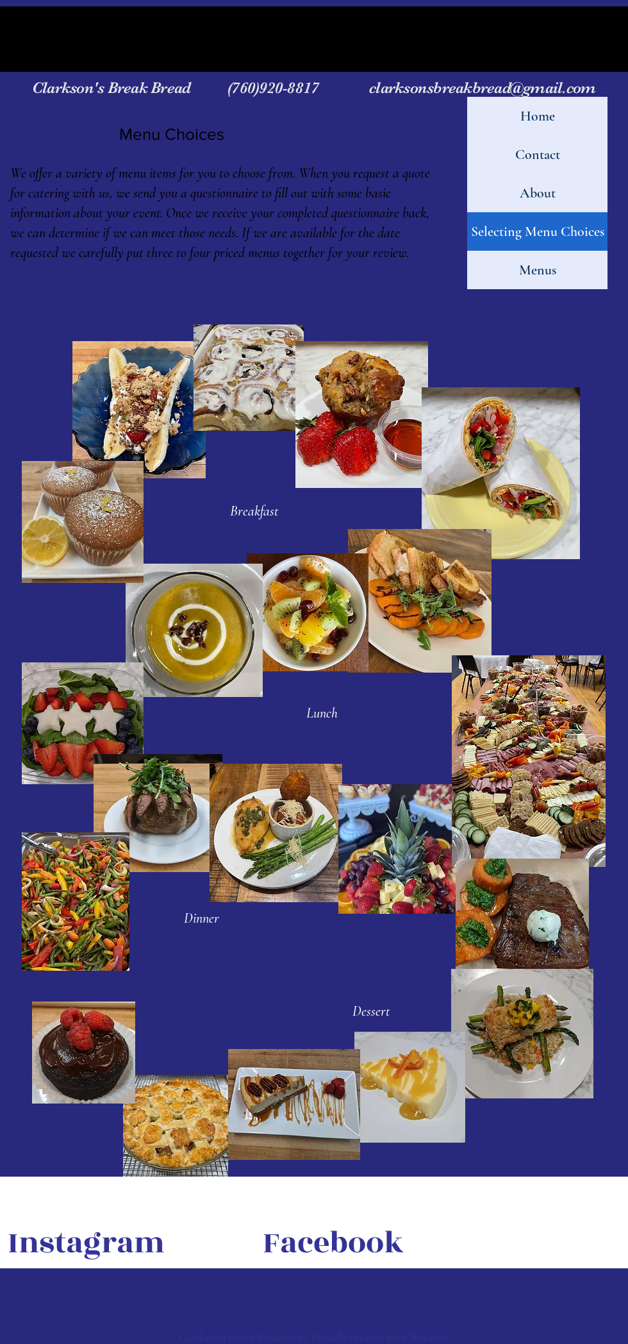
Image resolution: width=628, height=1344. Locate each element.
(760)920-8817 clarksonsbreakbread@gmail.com (410, 87)
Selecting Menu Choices (537, 231)
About (538, 193)
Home (537, 116)
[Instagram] (86, 1243)
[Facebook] (333, 1243)
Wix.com (429, 1337)
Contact (537, 154)
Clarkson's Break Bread (128, 87)
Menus (537, 270)
